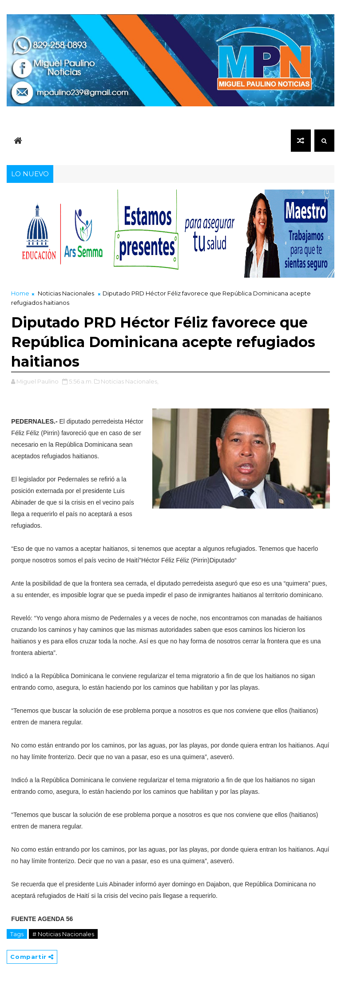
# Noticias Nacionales (63, 934)
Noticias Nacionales (66, 293)
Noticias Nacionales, (130, 381)
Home (20, 293)
